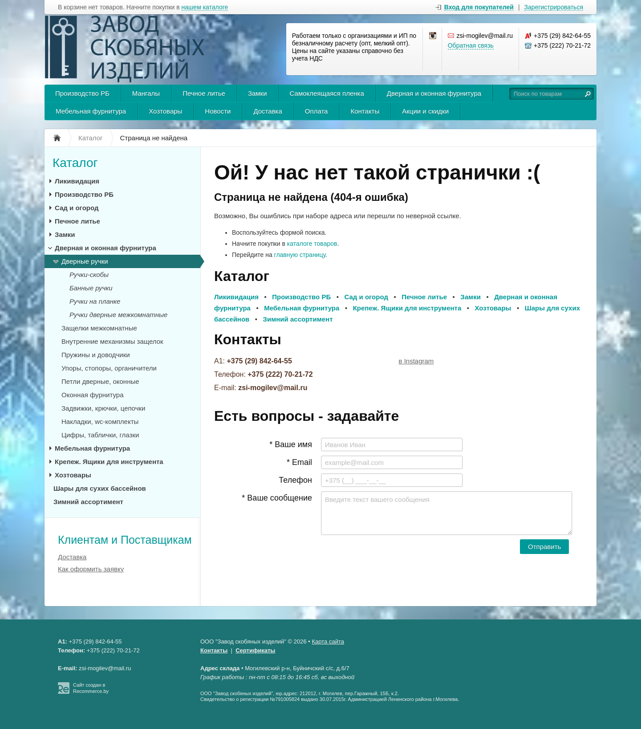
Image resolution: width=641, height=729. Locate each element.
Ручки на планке (94, 301)
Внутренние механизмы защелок (112, 341)
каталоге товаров (312, 243)
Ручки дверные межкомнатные (118, 314)
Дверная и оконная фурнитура (434, 93)
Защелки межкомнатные (99, 328)
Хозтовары (165, 111)
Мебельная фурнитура (91, 111)
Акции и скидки (425, 111)
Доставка (267, 111)
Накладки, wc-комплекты (99, 421)
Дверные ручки (84, 261)
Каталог (75, 163)
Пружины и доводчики (95, 354)
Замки (257, 93)
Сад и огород (76, 208)
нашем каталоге (205, 7)
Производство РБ (82, 93)
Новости (218, 111)
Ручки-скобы (89, 274)
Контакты (364, 111)
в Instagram (416, 361)
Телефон (295, 480)
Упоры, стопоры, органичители (109, 368)
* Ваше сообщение (277, 497)
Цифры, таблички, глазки (100, 435)
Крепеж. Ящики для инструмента (109, 461)
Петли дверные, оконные (100, 381)
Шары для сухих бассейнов (99, 488)
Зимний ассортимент (88, 501)
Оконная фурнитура (92, 395)
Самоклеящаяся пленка (327, 93)
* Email (299, 462)
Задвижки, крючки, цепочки (103, 408)
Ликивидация (77, 181)
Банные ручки (91, 288)
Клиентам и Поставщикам (125, 540)
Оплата (316, 111)
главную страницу (299, 254)
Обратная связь (471, 45)
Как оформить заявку (91, 569)
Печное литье (204, 93)
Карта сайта (328, 641)
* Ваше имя (290, 444)
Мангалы (146, 93)
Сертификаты (255, 650)
